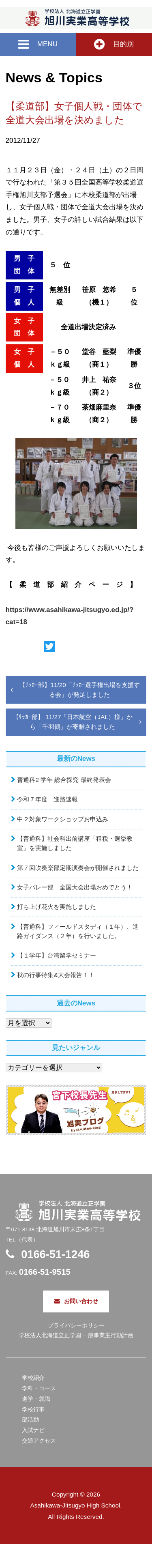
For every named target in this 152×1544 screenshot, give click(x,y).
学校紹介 (33, 1378)
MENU (38, 44)
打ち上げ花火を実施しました (56, 906)
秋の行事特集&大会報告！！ (55, 974)
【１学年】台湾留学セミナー (56, 955)
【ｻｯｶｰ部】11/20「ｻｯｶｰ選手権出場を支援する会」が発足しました (79, 689)
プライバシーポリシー (76, 1326)
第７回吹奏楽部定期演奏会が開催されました (78, 867)
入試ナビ (33, 1430)
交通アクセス (39, 1441)
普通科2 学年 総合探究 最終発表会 (64, 779)
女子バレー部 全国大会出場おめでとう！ (75, 887)
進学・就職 (36, 1399)
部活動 (30, 1420)
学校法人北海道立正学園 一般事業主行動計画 (76, 1335)
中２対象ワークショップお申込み (62, 819)
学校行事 (33, 1410)
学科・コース (39, 1388)
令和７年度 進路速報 (47, 799)
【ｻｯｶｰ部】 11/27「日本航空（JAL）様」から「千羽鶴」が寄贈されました (73, 721)
